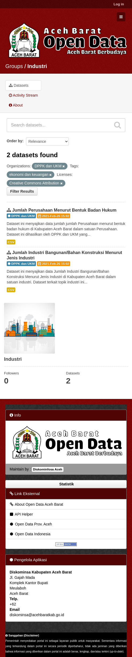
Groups (14, 66)
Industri (37, 66)
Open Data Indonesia (29, 534)
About (16, 105)
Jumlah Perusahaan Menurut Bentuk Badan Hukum (64, 210)
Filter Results (22, 191)
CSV (11, 242)
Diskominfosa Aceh (47, 469)
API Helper (21, 514)
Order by (14, 141)
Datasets (18, 85)
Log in (119, 4)
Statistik (66, 484)
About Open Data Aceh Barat (36, 504)
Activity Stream (23, 95)
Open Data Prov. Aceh (30, 524)
